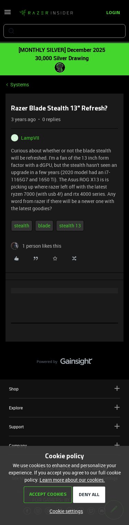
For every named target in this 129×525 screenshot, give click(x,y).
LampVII (30, 138)
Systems (19, 84)
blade (44, 225)
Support (64, 426)
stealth (21, 225)
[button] (7, 14)
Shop (64, 389)
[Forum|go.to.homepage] (46, 13)
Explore (64, 407)
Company (64, 445)
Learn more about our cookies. (72, 479)
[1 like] (36, 245)
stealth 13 (70, 225)
